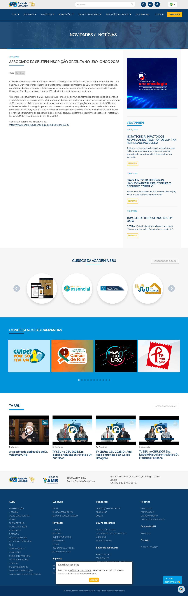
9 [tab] (103, 380)
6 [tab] (94, 380)
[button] (172, 4)
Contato (159, 14)
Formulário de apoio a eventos (34, 574)
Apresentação (25, 508)
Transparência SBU (27, 567)
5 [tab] (91, 380)
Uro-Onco (19, 73)
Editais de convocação (30, 570)
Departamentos (26, 549)
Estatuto (22, 563)
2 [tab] (81, 380)
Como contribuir (27, 527)
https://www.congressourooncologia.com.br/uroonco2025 (39, 124)
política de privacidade (80, 570)
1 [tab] (78, 380)
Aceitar (94, 579)
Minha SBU (175, 14)
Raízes (21, 519)
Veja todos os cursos (165, 261)
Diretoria (23, 534)
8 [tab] (100, 380)
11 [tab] (109, 380)
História (22, 512)
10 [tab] (106, 380)
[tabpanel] (29, 356)
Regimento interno (27, 560)
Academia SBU (142, 14)
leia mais (132, 163)
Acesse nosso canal (165, 406)
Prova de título (26, 523)
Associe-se (24, 530)
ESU (20, 545)
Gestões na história (28, 516)
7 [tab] (97, 380)
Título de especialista (28, 556)
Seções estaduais (27, 538)
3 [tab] (84, 380)
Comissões (24, 552)
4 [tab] (88, 380)
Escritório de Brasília (29, 541)
